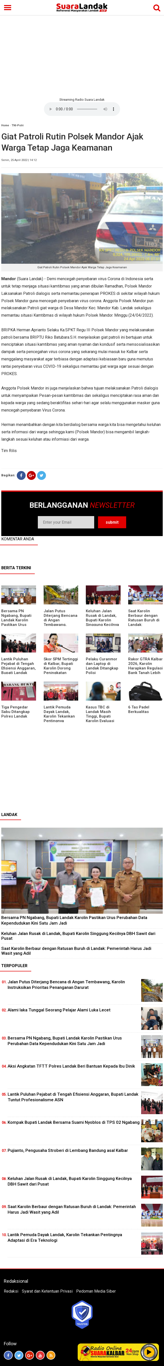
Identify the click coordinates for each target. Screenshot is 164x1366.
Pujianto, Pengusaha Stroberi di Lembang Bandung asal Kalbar (68, 1150)
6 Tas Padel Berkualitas (138, 709)
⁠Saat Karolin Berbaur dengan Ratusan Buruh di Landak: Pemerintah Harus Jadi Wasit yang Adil (76, 951)
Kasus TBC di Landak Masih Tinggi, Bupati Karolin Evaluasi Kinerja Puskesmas (103, 716)
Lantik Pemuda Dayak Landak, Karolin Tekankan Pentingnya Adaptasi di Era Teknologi (59, 718)
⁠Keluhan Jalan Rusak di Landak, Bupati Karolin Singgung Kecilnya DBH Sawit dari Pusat (102, 622)
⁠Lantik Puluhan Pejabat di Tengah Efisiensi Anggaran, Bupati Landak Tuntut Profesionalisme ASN (18, 673)
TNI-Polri (18, 125)
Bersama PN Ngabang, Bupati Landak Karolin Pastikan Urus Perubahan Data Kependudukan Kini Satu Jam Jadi (18, 625)
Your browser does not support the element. (82, 109)
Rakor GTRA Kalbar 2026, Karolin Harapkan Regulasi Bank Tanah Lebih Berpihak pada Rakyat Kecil (145, 670)
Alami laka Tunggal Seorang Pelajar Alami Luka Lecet (59, 1009)
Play (149, 1352)
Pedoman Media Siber (96, 1291)
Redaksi (11, 1291)
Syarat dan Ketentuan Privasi (47, 1291)
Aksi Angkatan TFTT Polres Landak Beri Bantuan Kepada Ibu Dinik (71, 1066)
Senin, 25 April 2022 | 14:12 (19, 160)
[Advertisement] (82, 55)
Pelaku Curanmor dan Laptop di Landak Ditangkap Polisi (102, 666)
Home (5, 125)
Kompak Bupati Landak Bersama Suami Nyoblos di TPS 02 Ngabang (74, 1122)
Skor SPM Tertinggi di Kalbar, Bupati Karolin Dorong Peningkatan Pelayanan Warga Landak (61, 670)
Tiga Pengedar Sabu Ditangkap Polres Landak (15, 712)
